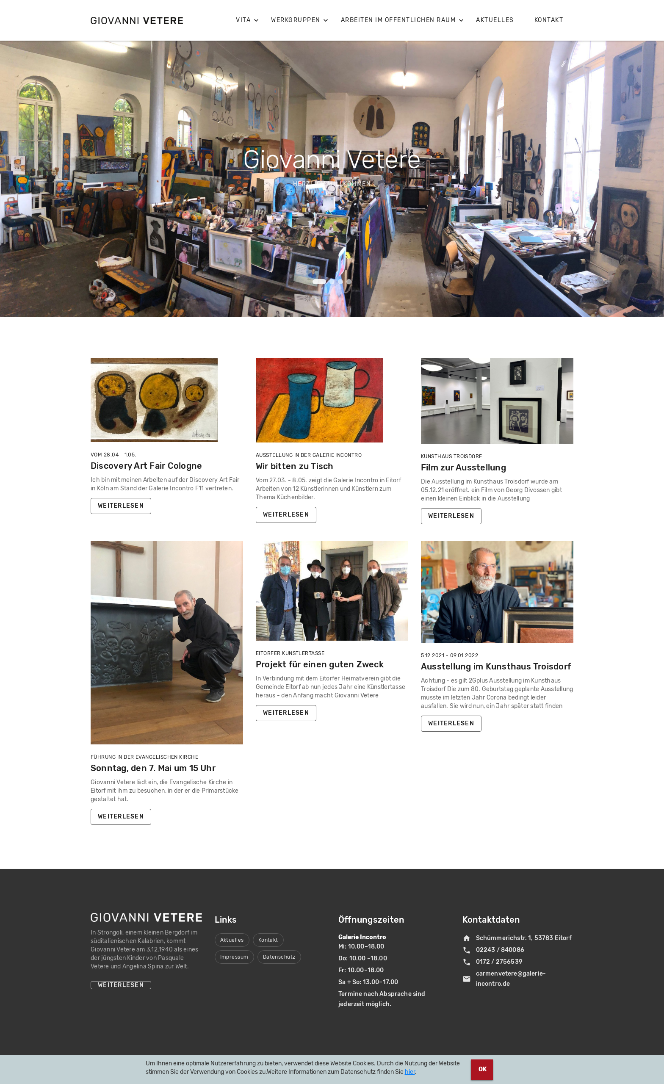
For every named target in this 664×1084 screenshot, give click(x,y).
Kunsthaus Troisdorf (451, 469)
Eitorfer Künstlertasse (290, 666)
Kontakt (268, 940)
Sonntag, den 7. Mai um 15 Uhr (153, 781)
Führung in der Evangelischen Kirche (144, 770)
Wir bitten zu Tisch (295, 479)
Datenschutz (279, 957)
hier (410, 1072)
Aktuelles (232, 940)
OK (482, 1069)
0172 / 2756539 (492, 962)
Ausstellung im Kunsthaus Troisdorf (496, 679)
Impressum (234, 957)
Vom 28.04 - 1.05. (113, 468)
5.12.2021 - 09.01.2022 (449, 668)
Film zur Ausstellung (463, 480)
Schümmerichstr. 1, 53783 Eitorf (517, 938)
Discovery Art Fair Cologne (146, 479)
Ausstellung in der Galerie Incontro (309, 468)
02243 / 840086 (493, 950)
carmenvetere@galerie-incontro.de (504, 978)
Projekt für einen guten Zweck (320, 677)
